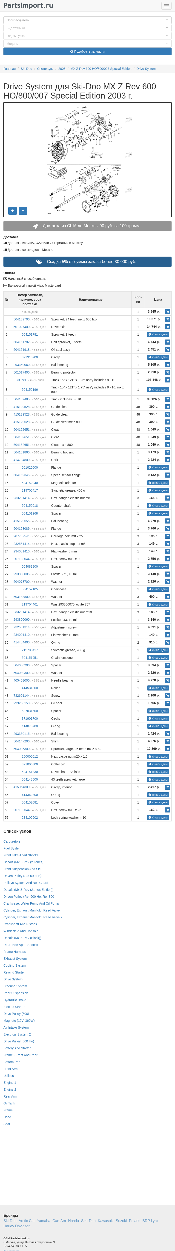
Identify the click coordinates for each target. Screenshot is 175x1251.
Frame (8, 1110)
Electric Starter (14, 1007)
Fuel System (12, 848)
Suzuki (121, 1221)
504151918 (22, 349)
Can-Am (59, 1221)
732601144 (22, 695)
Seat (6, 1124)
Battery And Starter (17, 1048)
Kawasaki (105, 1221)
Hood (7, 1117)
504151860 (22, 452)
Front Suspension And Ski (21, 869)
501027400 (22, 327)
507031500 (30, 711)
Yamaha (43, 1221)
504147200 (22, 741)
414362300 (30, 795)
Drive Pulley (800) (16, 1014)
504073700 (22, 581)
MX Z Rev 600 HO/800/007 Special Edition (101, 69)
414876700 (30, 726)
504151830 (30, 772)
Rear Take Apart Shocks (20, 945)
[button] (87, 20)
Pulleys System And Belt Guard (25, 883)
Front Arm (10, 1069)
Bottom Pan (11, 1062)
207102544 (22, 810)
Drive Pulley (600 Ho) (18, 1041)
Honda (73, 1221)
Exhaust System (15, 958)
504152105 (30, 589)
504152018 (30, 505)
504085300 (22, 749)
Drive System (146, 69)
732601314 (22, 627)
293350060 (22, 365)
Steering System (15, 986)
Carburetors (11, 841)
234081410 (22, 551)
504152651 (22, 429)
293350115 (22, 734)
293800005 (22, 574)
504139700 (22, 319)
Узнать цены (158, 334)
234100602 (30, 817)
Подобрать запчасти (87, 51)
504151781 (30, 334)
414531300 (30, 688)
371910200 (30, 357)
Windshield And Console (20, 931)
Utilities (8, 1076)
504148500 (30, 779)
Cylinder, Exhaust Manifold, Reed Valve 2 (33, 917)
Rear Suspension (15, 993)
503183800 (22, 597)
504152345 (22, 475)
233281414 (22, 498)
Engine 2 (9, 1089)
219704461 (30, 604)
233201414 (22, 612)
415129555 (22, 521)
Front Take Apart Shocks (20, 855)
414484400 (22, 642)
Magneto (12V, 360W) (19, 1020)
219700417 (30, 490)
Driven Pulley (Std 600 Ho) (22, 876)
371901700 (30, 718)
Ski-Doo (26, 69)
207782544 (22, 536)
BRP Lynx (150, 1221)
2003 (62, 69)
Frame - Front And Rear (20, 1055)
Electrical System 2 (17, 1034)
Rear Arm (10, 1096)
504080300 (22, 673)
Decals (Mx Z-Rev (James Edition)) (28, 890)
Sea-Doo (88, 1221)
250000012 (30, 756)
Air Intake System (16, 1027)
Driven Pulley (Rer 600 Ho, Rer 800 (28, 896)
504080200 (22, 665)
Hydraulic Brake (14, 1000)
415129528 (22, 407)
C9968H (21, 380)
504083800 (30, 566)
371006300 (30, 764)
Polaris (134, 1221)
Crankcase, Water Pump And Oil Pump (31, 903)
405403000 (22, 680)
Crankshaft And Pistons (20, 924)
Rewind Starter (14, 972)
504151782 (22, 342)
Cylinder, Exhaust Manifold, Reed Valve (31, 910)
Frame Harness (14, 952)
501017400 (22, 372)
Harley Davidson (16, 1226)
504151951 (30, 657)
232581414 (22, 544)
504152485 (22, 399)
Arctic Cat (26, 1221)
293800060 (22, 619)
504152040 (30, 483)
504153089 (22, 528)
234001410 (22, 635)
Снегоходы (45, 69)
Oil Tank (9, 1103)
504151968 (30, 513)
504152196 (30, 389)
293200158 (22, 703)
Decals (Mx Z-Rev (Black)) (22, 938)
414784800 (22, 460)
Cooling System (14, 965)
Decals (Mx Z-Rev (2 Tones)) (24, 862)
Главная (9, 69)
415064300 (22, 787)
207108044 (22, 559)
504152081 (30, 802)
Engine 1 (9, 1082)
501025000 (30, 467)
